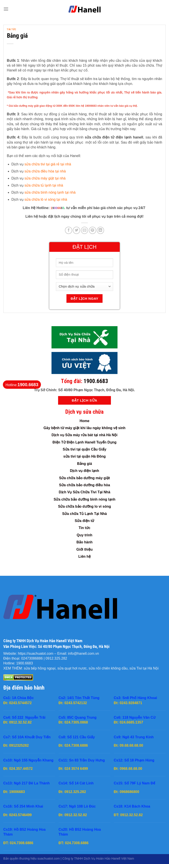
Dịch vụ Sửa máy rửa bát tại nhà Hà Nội (84, 435)
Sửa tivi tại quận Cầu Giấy (84, 449)
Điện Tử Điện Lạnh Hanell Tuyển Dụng (84, 442)
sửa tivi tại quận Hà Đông (84, 456)
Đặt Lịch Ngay (84, 298)
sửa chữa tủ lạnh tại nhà (43, 185)
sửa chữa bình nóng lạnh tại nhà (49, 192)
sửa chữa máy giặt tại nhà (45, 178)
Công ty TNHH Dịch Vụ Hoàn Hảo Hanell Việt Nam (98, 858)
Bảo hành (85, 542)
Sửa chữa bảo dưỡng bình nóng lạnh (85, 499)
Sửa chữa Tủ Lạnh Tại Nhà (84, 514)
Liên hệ (84, 556)
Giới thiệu (84, 549)
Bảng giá (84, 464)
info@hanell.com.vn (83, 653)
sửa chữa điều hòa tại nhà (45, 171)
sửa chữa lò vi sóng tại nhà (45, 199)
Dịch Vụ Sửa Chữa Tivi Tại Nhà (84, 492)
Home (84, 421)
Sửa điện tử (84, 521)
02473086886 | (33, 658)
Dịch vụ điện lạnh (84, 471)
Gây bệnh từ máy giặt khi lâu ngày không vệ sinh (84, 428)
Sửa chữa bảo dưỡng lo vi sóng (84, 506)
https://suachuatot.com (35, 653)
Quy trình (84, 535)
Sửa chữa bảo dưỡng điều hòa (84, 485)
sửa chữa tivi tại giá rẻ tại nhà (47, 164)
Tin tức (11, 29)
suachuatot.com (48, 858)
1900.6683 (96, 381)
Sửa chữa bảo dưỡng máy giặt (84, 478)
